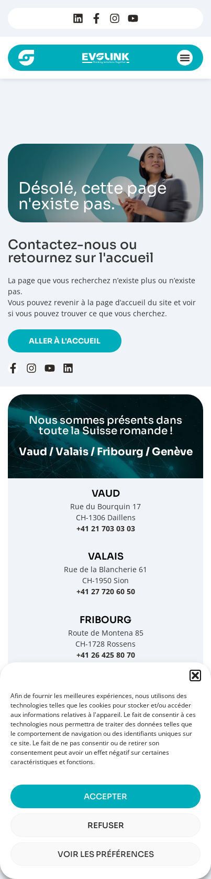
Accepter (105, 796)
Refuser (105, 825)
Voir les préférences (106, 854)
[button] (195, 675)
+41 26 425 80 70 (105, 655)
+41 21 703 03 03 (105, 528)
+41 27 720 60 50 (105, 591)
